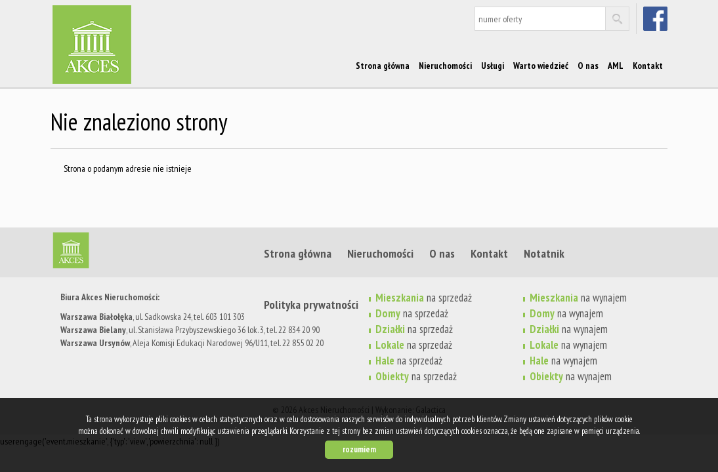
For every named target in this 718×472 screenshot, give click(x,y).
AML (615, 65)
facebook (656, 18)
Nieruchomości (445, 65)
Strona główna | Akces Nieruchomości (152, 253)
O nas (588, 65)
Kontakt (648, 65)
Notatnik (544, 253)
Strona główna (383, 65)
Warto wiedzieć (540, 65)
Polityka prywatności (311, 304)
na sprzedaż (413, 345)
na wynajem (568, 345)
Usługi (492, 65)
